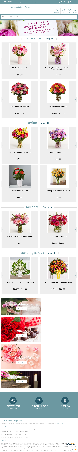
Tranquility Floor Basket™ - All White (20, 282)
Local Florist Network (62, 450)
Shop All (50, 39)
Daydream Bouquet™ (58, 152)
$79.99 (19, 159)
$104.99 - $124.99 (20, 289)
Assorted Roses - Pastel (20, 106)
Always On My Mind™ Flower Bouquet (20, 236)
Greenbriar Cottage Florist (19, 7)
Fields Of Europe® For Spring (20, 152)
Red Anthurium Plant (20, 191)
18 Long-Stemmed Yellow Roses (58, 191)
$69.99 (19, 197)
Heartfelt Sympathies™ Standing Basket (58, 282)
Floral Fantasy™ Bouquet (58, 236)
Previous (2, 61)
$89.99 (19, 243)
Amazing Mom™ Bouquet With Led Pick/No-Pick (58, 68)
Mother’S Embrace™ (19, 68)
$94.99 (58, 197)
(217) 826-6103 (8, 2)
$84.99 (20, 75)
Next (75, 61)
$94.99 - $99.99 (58, 243)
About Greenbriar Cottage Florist (11, 375)
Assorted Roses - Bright (58, 106)
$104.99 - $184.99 (58, 289)
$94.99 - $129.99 (19, 113)
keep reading (59, 378)
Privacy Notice (51, 450)
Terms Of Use (42, 450)
